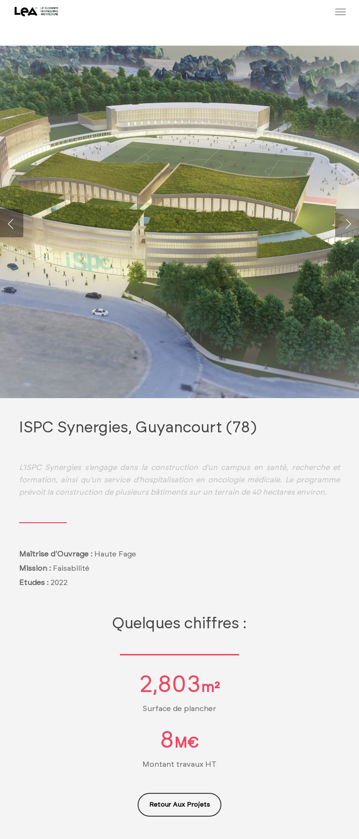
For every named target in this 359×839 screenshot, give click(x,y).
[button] (340, 11)
